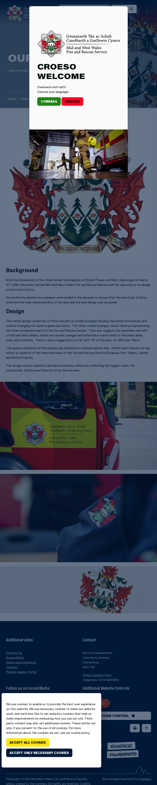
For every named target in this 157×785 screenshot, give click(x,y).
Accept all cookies (28, 742)
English (72, 101)
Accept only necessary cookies (39, 753)
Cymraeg (49, 101)
